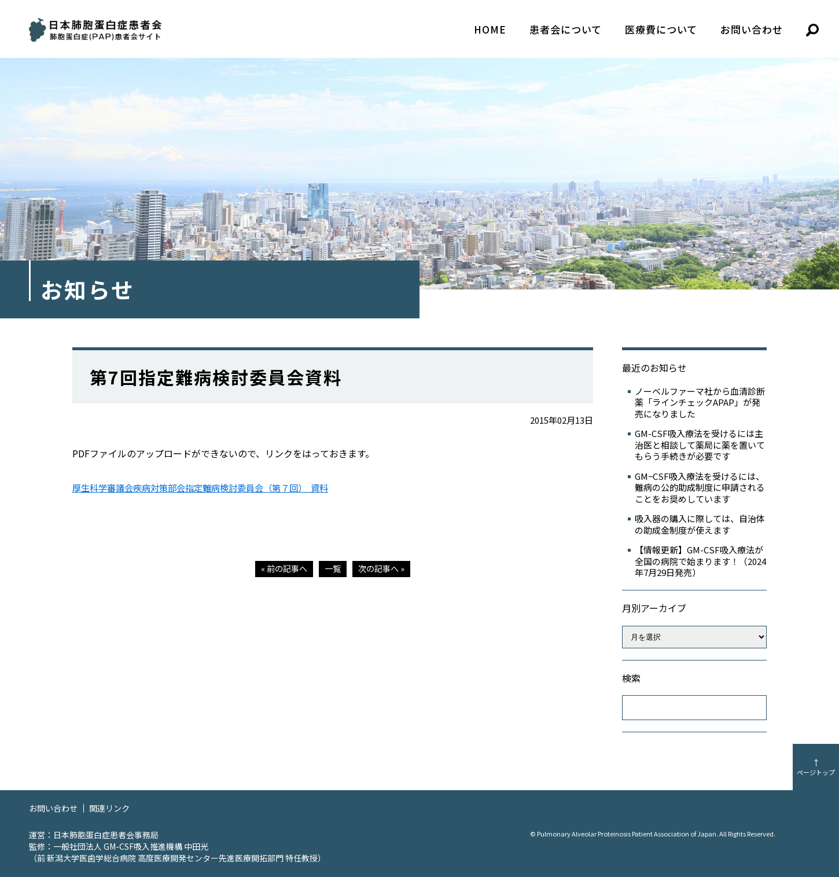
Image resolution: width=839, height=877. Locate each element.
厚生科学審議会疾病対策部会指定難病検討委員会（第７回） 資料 (208, 487)
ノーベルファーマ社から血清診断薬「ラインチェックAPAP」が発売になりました (700, 403)
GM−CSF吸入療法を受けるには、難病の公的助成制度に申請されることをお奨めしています (700, 488)
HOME (490, 29)
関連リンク (114, 808)
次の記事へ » (383, 568)
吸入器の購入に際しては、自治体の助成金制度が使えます (700, 524)
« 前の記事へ (282, 568)
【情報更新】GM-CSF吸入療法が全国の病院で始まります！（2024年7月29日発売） (700, 561)
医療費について (661, 29)
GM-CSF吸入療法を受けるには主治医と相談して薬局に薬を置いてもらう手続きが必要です (700, 445)
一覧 (332, 568)
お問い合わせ (751, 29)
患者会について (565, 29)
